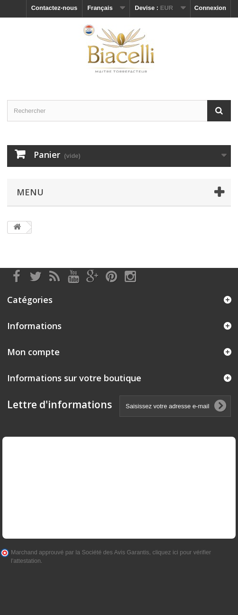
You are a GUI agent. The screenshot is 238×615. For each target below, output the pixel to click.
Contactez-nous (54, 7)
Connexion (210, 7)
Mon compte (33, 352)
